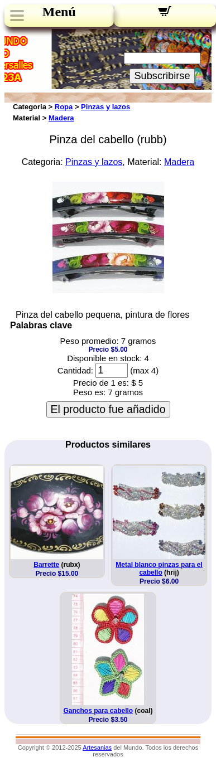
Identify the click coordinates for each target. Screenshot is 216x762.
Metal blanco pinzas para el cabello (159, 568)
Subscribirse (162, 75)
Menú (59, 11)
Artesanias (97, 747)
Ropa (64, 107)
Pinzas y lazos (105, 107)
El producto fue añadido (108, 409)
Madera (61, 118)
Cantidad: (75, 370)
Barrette (46, 565)
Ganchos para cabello (98, 711)
